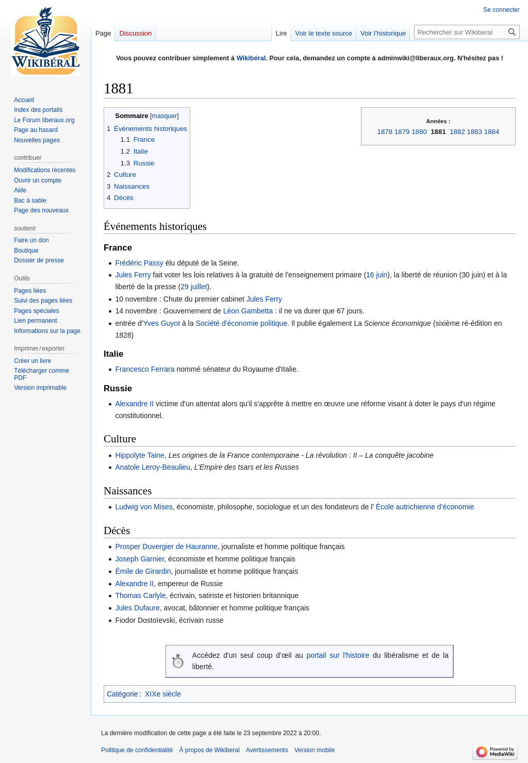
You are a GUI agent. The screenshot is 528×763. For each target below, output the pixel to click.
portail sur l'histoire (337, 655)
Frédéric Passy (139, 263)
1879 (402, 132)
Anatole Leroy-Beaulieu (152, 467)
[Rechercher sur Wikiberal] (467, 32)
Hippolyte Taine (139, 455)
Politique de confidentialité (137, 750)
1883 (475, 132)
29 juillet (193, 287)
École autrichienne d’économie (424, 507)
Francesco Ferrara (144, 369)
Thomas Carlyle (140, 595)
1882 (457, 132)
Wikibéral (251, 58)
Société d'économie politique (241, 323)
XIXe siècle (163, 694)
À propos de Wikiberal (209, 750)
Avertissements (267, 750)
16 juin (376, 275)
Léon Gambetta (248, 311)
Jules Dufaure (137, 608)
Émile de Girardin (143, 571)
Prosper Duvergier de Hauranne (166, 546)
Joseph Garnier (139, 559)
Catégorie (122, 694)
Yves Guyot (161, 323)
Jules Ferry (133, 275)
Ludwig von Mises (143, 507)
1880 (419, 132)
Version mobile (314, 750)
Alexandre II (134, 404)
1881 (438, 132)
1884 (492, 132)
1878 (385, 132)
